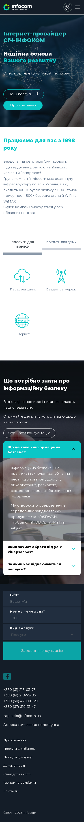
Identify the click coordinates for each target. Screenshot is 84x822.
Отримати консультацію (29, 433)
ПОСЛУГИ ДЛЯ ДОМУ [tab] (61, 242)
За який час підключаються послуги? (34, 566)
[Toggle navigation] (78, 7)
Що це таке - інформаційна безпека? (34, 449)
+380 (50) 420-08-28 (67, 7)
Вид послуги (22, 628)
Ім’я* (14, 594)
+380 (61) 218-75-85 (19, 695)
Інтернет (22, 322)
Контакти (10, 791)
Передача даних (23, 278)
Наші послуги (20, 94)
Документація (14, 765)
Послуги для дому (17, 757)
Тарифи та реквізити (19, 782)
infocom (17, 7)
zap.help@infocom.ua (22, 716)
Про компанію (23, 105)
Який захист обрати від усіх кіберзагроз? (35, 549)
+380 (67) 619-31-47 (19, 706)
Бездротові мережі (61, 278)
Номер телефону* (27, 611)
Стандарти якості (16, 774)
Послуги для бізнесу (19, 748)
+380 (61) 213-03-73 (19, 689)
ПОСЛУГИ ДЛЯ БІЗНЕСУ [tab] (22, 244)
